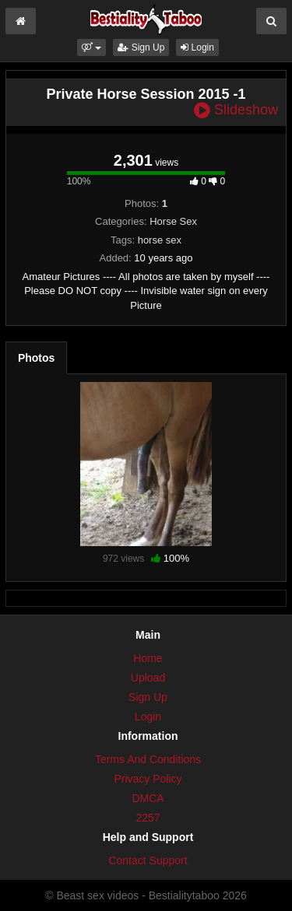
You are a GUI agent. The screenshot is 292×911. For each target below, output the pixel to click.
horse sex (159, 240)
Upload (148, 677)
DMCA (148, 798)
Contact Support (147, 860)
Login (197, 47)
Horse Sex (173, 221)
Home (147, 658)
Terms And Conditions (148, 759)
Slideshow (236, 110)
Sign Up (141, 47)
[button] (91, 47)
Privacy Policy (147, 779)
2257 (147, 817)
